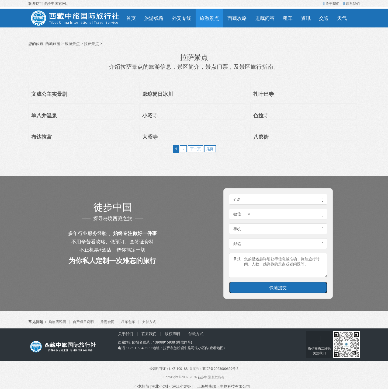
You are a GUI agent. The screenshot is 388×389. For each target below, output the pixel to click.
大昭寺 (150, 136)
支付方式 (154, 321)
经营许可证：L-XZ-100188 (169, 368)
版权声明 (172, 333)
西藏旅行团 (127, 342)
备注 (237, 258)
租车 (288, 18)
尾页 (211, 148)
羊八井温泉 (44, 115)
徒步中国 (204, 377)
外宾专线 (181, 18)
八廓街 (261, 136)
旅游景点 (209, 18)
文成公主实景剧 (50, 93)
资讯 (306, 18)
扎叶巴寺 (264, 93)
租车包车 (132, 321)
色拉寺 (261, 115)
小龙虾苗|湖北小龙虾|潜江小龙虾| (163, 386)
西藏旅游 (52, 43)
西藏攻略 (237, 18)
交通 (324, 18)
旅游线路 (154, 18)
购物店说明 (57, 321)
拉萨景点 (91, 43)
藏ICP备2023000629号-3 (220, 368)
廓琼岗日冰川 (158, 93)
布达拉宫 (42, 136)
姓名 (237, 199)
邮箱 (237, 243)
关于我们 (331, 3)
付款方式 (195, 333)
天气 (342, 18)
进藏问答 (265, 18)
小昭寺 (150, 115)
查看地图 (217, 347)
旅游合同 (111, 321)
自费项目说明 (85, 321)
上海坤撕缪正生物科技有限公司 (224, 386)
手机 (237, 229)
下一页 (195, 148)
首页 (131, 18)
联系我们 (351, 3)
